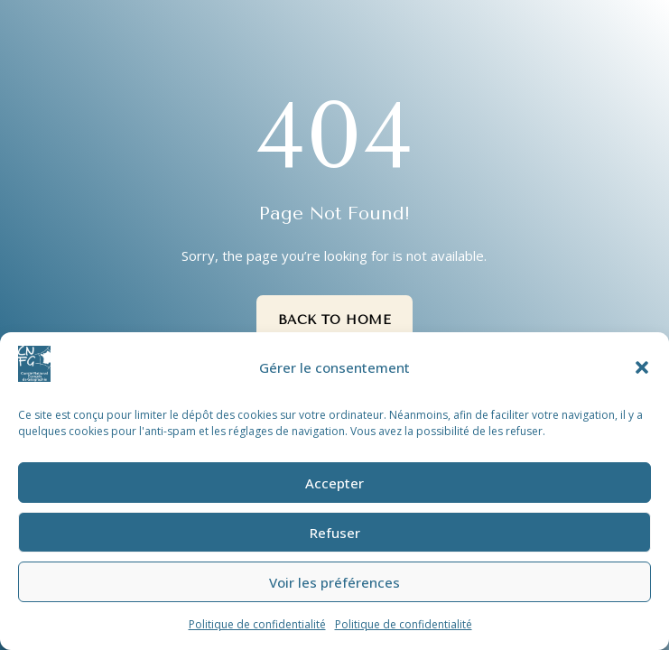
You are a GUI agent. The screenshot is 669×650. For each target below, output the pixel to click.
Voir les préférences (334, 582)
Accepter (334, 483)
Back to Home (335, 320)
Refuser (335, 533)
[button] (642, 367)
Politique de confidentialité (257, 624)
